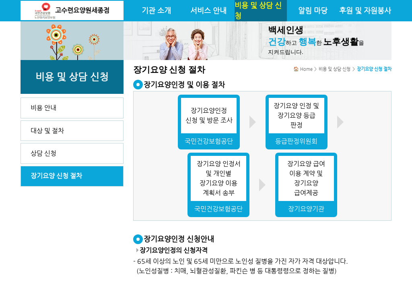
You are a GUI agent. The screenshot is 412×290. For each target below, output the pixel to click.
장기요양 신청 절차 (56, 176)
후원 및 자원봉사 (365, 10)
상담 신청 (43, 153)
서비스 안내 (208, 10)
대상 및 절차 (47, 131)
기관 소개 (156, 10)
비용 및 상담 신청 (258, 10)
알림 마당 (313, 10)
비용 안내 (43, 108)
